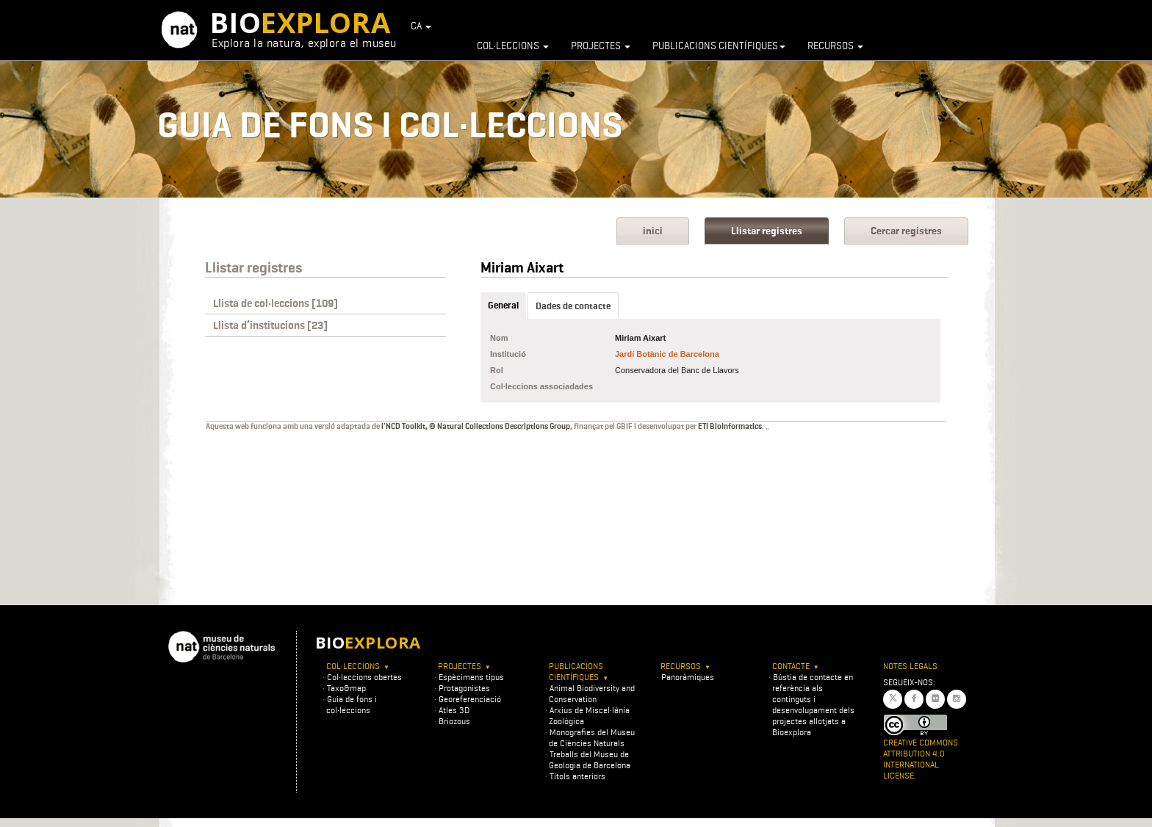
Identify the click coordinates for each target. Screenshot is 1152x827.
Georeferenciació (470, 698)
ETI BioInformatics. (731, 426)
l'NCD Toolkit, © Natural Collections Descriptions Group (475, 426)
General (503, 305)
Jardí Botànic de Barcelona (667, 354)
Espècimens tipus (471, 676)
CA (421, 26)
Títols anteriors (577, 775)
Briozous (454, 720)
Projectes (600, 45)
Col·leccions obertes (364, 676)
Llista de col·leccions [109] (275, 303)
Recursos (835, 45)
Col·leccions (513, 45)
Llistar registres (766, 231)
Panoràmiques (687, 676)
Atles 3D (454, 709)
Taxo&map (346, 687)
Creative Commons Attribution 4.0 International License (920, 759)
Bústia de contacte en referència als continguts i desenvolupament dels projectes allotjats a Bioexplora (813, 704)
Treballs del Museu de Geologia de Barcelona (589, 759)
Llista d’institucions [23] (270, 325)
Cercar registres (906, 231)
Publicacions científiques (718, 45)
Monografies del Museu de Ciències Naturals (592, 737)
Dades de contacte (573, 306)
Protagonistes (464, 687)
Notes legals (910, 665)
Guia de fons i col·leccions (351, 704)
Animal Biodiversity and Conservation (592, 693)
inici (653, 231)
